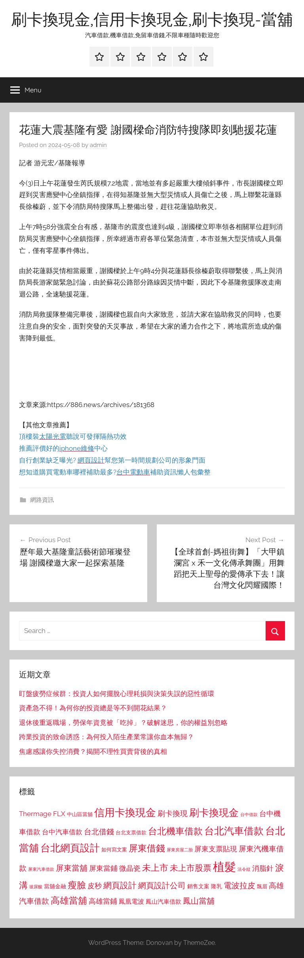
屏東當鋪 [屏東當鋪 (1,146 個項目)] (103, 868)
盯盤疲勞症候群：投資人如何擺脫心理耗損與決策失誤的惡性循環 (116, 694)
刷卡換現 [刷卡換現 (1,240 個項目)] (173, 813)
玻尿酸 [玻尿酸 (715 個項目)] (35, 886)
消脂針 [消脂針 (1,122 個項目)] (263, 868)
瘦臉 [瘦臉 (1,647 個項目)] (77, 885)
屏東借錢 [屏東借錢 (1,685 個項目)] (147, 848)
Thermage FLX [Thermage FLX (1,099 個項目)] (42, 814)
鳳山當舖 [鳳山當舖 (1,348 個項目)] (199, 901)
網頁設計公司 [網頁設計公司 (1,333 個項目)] (162, 885)
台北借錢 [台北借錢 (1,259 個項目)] (99, 831)
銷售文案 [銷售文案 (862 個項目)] (198, 886)
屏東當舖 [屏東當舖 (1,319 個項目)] (71, 868)
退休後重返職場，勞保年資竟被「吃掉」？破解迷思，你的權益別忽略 (123, 723)
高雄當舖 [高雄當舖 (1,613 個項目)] (69, 900)
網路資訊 (42, 499)
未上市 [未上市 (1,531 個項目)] (155, 867)
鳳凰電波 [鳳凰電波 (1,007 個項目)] (131, 901)
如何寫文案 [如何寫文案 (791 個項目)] (114, 850)
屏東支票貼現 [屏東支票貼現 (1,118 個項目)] (215, 849)
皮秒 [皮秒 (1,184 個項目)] (94, 886)
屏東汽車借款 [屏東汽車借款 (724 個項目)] (41, 869)
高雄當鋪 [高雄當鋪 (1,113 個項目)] (103, 901)
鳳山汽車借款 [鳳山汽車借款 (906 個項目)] (163, 901)
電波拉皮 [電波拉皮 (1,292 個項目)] (239, 885)
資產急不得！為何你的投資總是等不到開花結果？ (93, 708)
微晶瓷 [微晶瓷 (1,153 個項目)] (130, 868)
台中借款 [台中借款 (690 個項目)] (249, 814)
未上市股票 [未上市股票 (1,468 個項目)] (190, 868)
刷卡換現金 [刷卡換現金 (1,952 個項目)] (214, 812)
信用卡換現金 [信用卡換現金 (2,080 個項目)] (125, 812)
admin (98, 145)
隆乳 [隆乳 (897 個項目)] (216, 886)
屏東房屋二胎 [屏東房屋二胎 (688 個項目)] (180, 849)
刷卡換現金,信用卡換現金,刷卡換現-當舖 (152, 19)
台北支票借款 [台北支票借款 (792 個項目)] (131, 833)
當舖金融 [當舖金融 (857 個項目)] (55, 886)
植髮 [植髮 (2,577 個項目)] (224, 867)
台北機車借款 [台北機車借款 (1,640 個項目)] (175, 831)
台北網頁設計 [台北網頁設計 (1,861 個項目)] (70, 848)
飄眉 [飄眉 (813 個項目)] (262, 886)
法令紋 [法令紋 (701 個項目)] (244, 869)
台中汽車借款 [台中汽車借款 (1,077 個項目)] (62, 832)
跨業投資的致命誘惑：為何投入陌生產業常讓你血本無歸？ (106, 737)
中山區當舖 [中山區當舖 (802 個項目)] (80, 814)
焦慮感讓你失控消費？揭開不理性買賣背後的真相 (93, 751)
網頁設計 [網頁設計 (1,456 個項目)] (120, 885)
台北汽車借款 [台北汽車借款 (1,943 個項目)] (234, 831)
